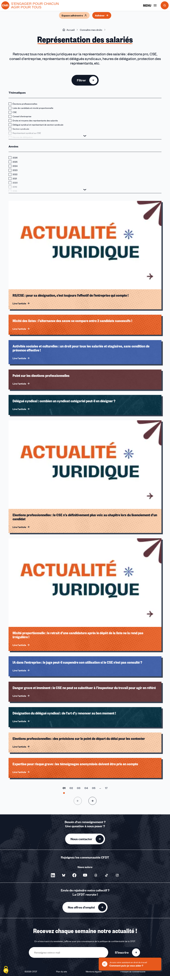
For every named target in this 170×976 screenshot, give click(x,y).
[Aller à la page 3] (78, 788)
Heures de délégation (23, 137)
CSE (15, 112)
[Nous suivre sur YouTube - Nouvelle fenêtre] (85, 875)
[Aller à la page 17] (106, 788)
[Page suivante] (92, 801)
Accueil (68, 29)
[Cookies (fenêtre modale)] (6, 970)
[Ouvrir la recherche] (165, 5)
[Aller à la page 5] (93, 788)
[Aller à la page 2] (71, 788)
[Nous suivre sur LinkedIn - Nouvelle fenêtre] (53, 875)
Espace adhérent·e (74, 15)
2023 (15, 170)
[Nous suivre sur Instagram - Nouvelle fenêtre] (117, 875)
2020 (15, 182)
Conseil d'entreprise (22, 116)
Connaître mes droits (91, 29)
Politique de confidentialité (132, 971)
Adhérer (102, 15)
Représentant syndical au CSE (27, 133)
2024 (15, 165)
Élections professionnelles (25, 103)
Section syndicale (21, 128)
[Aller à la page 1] (64, 788)
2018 (15, 191)
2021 (15, 178)
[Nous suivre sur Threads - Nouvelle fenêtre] (96, 875)
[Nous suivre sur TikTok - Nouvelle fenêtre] (107, 875)
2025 (15, 161)
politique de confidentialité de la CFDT (117, 941)
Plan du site (61, 971)
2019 (15, 186)
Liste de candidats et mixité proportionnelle (33, 107)
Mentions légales (93, 971)
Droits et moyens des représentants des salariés (35, 120)
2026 (15, 157)
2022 (15, 174)
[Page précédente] (78, 801)
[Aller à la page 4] (86, 788)
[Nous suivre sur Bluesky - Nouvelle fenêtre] (64, 875)
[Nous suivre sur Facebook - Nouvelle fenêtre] (74, 875)
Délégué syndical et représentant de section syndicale (38, 124)
